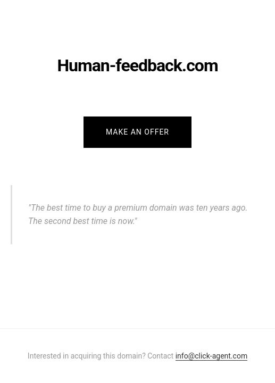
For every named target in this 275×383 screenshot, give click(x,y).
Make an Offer (137, 132)
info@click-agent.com (211, 356)
